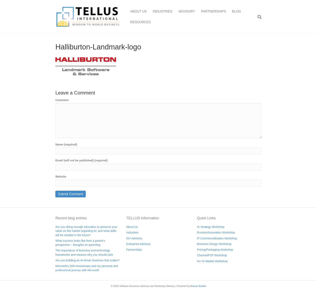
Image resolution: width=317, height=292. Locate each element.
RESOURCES (140, 22)
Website (60, 176)
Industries (132, 232)
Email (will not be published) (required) (81, 160)
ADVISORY (186, 11)
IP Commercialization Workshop (217, 238)
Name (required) (66, 144)
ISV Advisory (134, 238)
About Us (132, 226)
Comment (62, 100)
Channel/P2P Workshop (212, 255)
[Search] (258, 17)
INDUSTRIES (162, 11)
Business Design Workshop (214, 244)
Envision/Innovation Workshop (216, 232)
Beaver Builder (198, 286)
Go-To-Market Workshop (212, 261)
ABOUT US (138, 11)
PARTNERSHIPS (213, 11)
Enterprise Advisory (138, 244)
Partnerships (134, 249)
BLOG (236, 11)
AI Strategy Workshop (210, 226)
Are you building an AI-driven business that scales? (87, 260)
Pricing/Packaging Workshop (215, 249)
